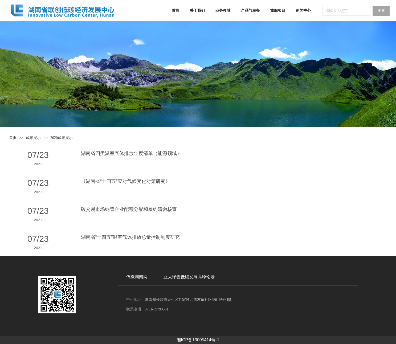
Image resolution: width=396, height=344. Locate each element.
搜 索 (381, 11)
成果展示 (33, 138)
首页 (13, 138)
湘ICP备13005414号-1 (198, 340)
